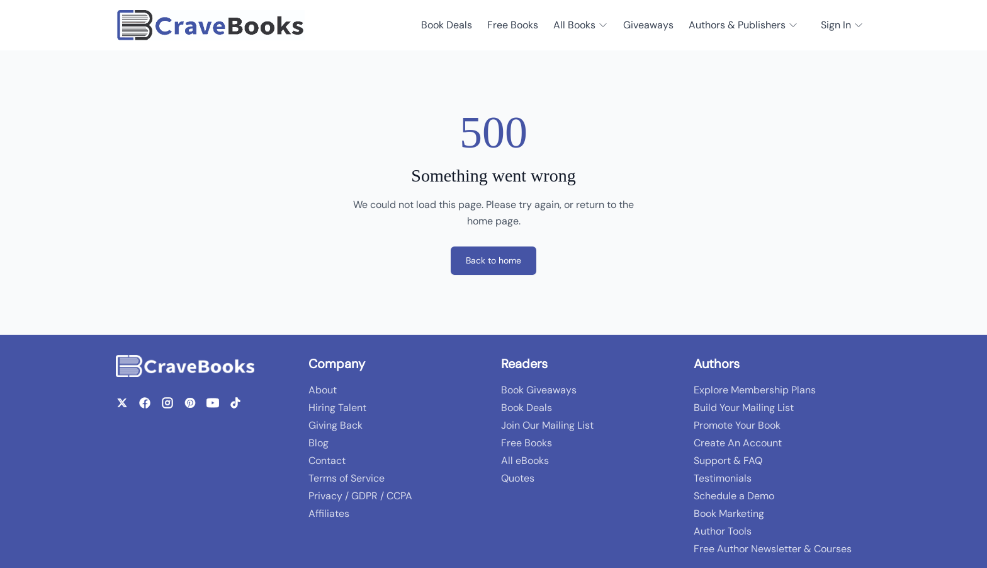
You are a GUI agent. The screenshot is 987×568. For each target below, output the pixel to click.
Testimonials (723, 478)
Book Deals (446, 25)
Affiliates (328, 513)
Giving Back (335, 425)
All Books (580, 25)
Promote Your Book (737, 425)
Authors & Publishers (743, 25)
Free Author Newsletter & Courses (773, 548)
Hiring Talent (337, 407)
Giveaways (648, 25)
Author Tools (723, 531)
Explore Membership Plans (755, 390)
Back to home (493, 260)
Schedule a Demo (734, 495)
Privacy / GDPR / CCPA (360, 495)
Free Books (512, 25)
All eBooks (525, 460)
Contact (327, 460)
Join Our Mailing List (547, 425)
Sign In (842, 25)
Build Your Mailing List (744, 407)
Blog (318, 442)
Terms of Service (346, 478)
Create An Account (738, 442)
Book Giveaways (539, 390)
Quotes (517, 478)
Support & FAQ (728, 460)
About (322, 390)
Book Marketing (729, 513)
